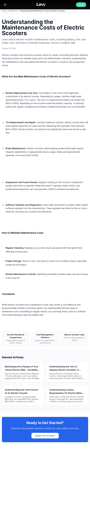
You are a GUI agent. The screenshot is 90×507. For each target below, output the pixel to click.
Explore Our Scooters (45, 435)
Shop (81, 5)
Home (4, 11)
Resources (13, 11)
